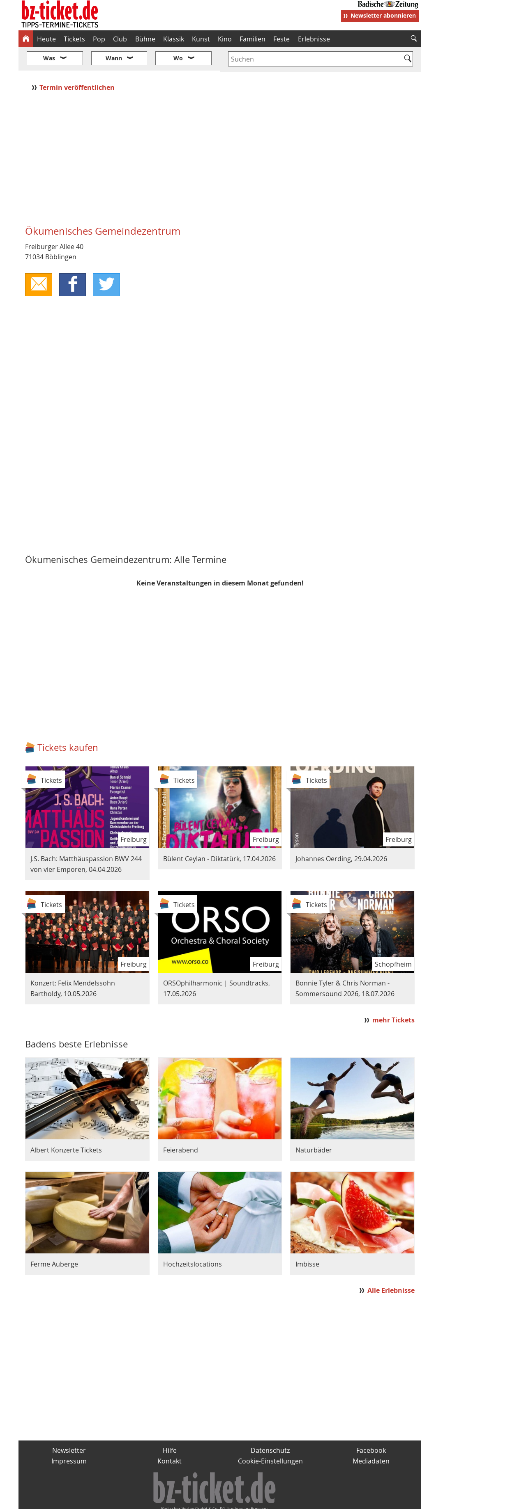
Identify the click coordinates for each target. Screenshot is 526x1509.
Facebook (371, 1426)
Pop (99, 38)
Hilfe (170, 1426)
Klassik (173, 38)
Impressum (69, 1436)
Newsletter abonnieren (383, 15)
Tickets (74, 38)
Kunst (201, 38)
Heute (46, 38)
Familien (252, 38)
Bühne (145, 38)
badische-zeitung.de (124, 1499)
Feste (281, 38)
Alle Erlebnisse (391, 1265)
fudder (217, 1499)
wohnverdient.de (261, 1499)
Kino (225, 38)
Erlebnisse (314, 38)
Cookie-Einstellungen (270, 1436)
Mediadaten (371, 1436)
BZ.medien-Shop (321, 1499)
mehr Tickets (393, 995)
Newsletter (69, 1426)
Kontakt (169, 1436)
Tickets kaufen (67, 723)
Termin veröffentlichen (77, 62)
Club (120, 38)
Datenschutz (270, 1426)
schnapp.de (181, 1499)
